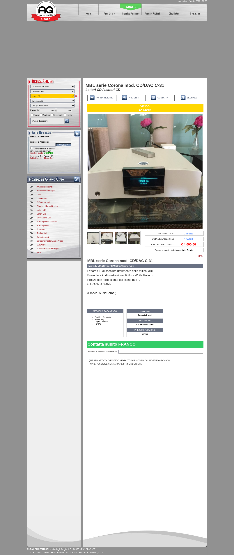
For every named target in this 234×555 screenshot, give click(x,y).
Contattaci (195, 13)
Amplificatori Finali (45, 187)
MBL (200, 256)
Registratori (42, 233)
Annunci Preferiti (153, 13)
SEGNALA (192, 98)
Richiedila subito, (41, 158)
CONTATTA (162, 98)
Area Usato (109, 13)
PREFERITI (133, 98)
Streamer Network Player (48, 249)
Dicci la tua (174, 13)
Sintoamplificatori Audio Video (50, 241)
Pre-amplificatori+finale (47, 221)
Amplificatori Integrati (46, 191)
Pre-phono (41, 229)
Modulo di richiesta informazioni (102, 351)
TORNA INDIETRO (104, 98)
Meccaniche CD (44, 218)
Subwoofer (41, 245)
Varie (39, 252)
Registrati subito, (41, 153)
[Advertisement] (117, 51)
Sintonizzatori (43, 237)
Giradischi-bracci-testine (47, 206)
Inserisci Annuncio (130, 13)
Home (88, 13)
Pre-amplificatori (44, 225)
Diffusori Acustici (44, 202)
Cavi (39, 194)
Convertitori (42, 198)
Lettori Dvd (41, 214)
